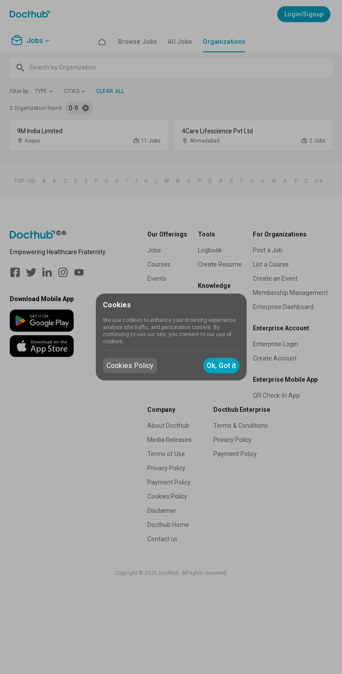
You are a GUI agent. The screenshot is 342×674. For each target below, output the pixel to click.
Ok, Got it (221, 365)
